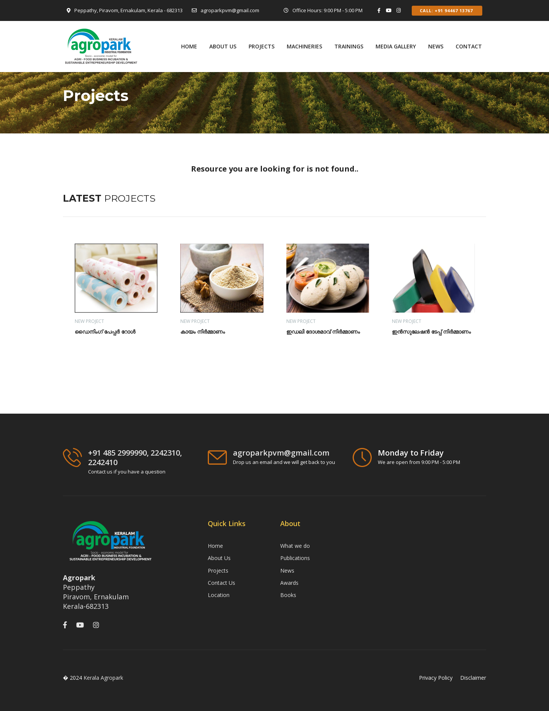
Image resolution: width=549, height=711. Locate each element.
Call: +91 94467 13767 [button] (447, 10)
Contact (469, 46)
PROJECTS (261, 46)
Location (219, 595)
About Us (219, 558)
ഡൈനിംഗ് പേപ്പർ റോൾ (105, 331)
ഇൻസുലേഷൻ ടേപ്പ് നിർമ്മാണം (431, 331)
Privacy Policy (436, 677)
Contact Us (221, 582)
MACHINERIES (304, 46)
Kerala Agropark (103, 677)
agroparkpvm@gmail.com (230, 10)
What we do (295, 545)
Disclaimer (473, 677)
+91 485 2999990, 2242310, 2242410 (135, 457)
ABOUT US (222, 46)
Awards (289, 582)
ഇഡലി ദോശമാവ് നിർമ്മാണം (323, 331)
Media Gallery (396, 46)
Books (288, 595)
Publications (295, 558)
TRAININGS (348, 46)
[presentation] (460, 201)
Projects (218, 570)
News (435, 46)
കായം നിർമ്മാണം (202, 331)
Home (189, 46)
